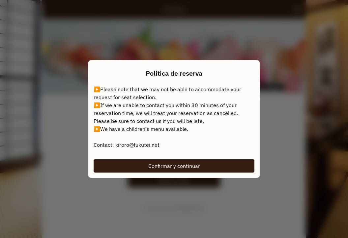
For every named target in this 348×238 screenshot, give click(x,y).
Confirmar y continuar (174, 166)
